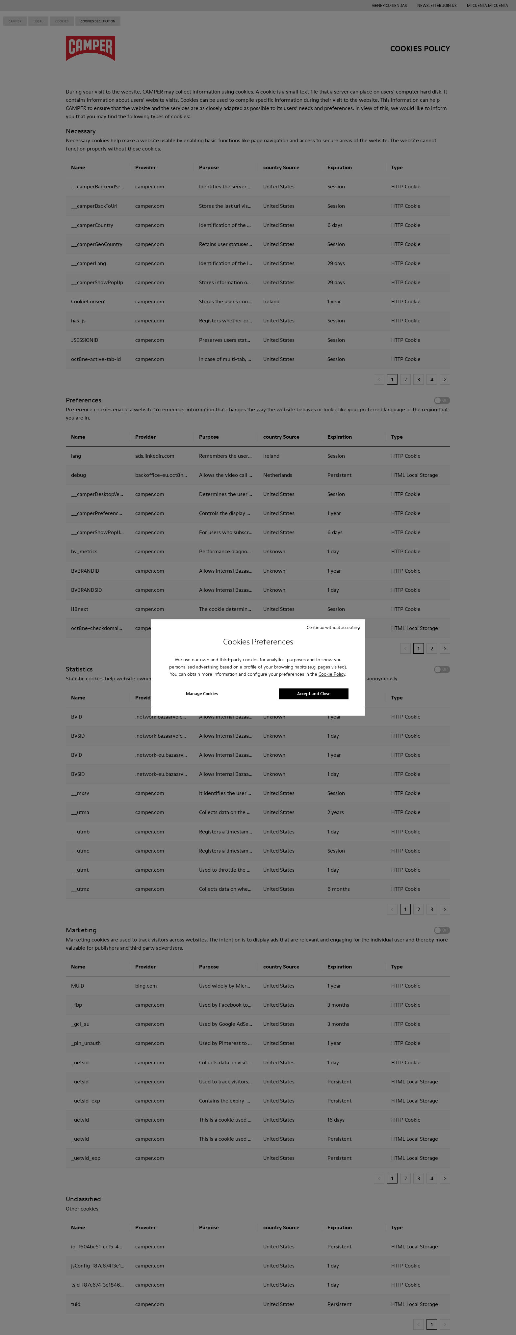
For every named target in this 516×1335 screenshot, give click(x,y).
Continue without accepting (333, 627)
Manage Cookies (202, 694)
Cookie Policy (332, 674)
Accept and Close (313, 694)
